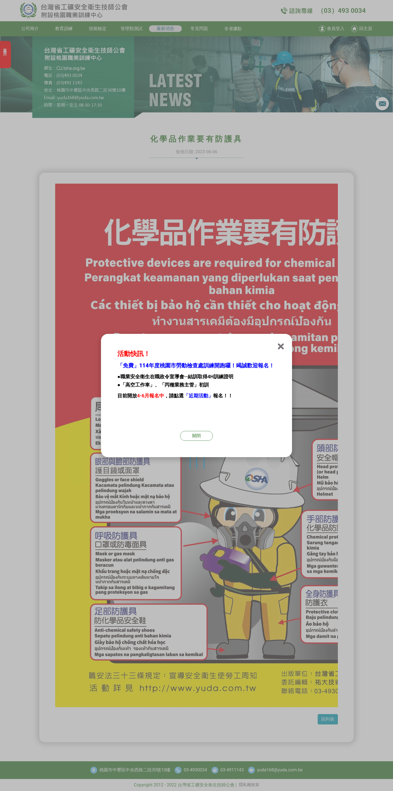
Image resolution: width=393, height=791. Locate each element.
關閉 (196, 435)
